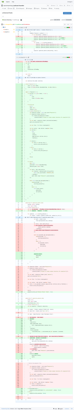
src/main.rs (21, 27)
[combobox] (64, 24)
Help (13, 1)
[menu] (71, 24)
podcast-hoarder (19, 5)
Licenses (67, 408)
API (72, 408)
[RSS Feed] (48, 5)
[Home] (3, 2)
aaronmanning (8, 5)
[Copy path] (26, 27)
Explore (8, 1)
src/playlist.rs (22, 57)
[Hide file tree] (2, 24)
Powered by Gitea (5, 408)
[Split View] (68, 24)
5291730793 (57, 19)
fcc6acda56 (68, 19)
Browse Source (67, 13)
